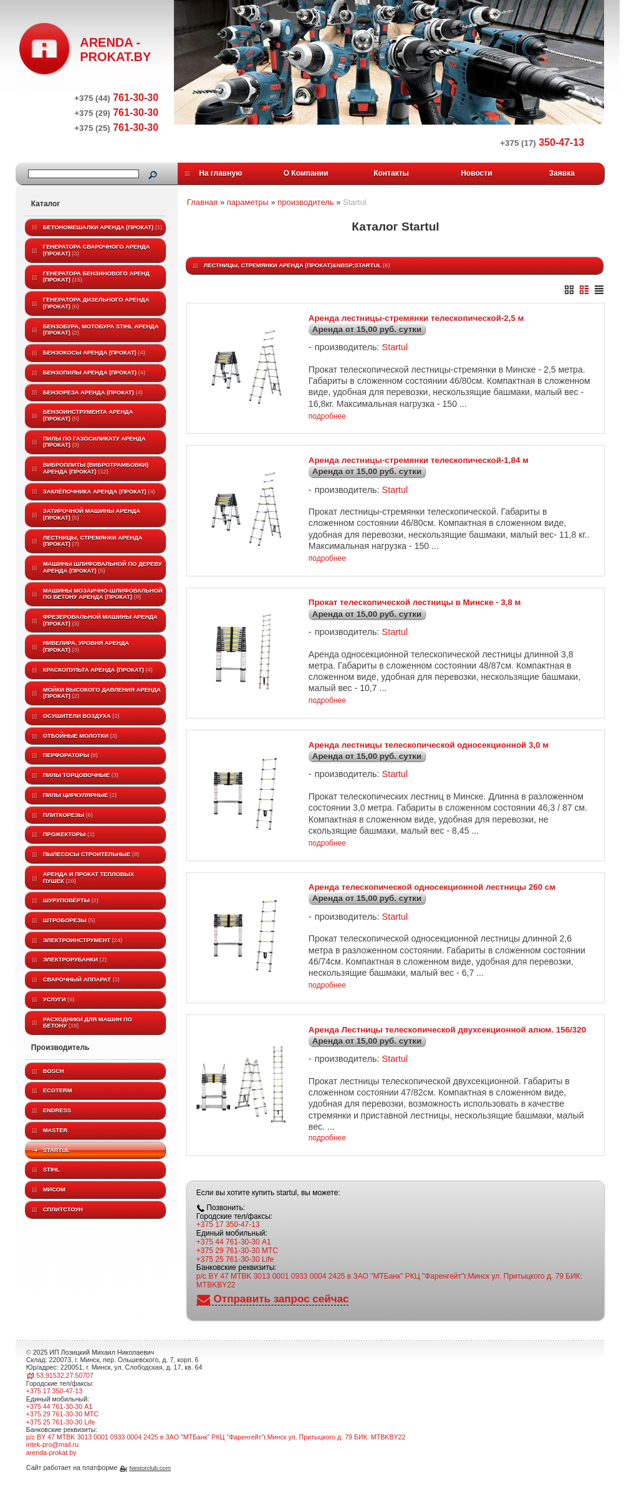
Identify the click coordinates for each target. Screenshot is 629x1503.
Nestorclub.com (150, 1485)
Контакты (391, 173)
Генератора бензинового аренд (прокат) (96, 277)
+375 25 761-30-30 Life (235, 1276)
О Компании (306, 173)
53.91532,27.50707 (65, 1392)
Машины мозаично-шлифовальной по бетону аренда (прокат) (103, 594)
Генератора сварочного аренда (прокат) (96, 250)
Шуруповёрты (70, 900)
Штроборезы (69, 920)
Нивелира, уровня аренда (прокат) (86, 646)
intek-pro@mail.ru (52, 1462)
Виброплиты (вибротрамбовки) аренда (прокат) (95, 468)
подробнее (327, 419)
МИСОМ (54, 1189)
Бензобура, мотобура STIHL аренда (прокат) (101, 329)
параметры (248, 202)
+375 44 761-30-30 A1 (233, 1260)
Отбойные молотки (80, 736)
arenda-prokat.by (51, 1470)
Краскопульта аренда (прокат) (98, 670)
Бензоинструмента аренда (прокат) (88, 415)
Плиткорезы (68, 815)
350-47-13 (542, 142)
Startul (56, 1150)
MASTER (55, 1130)
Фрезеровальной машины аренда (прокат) (100, 620)
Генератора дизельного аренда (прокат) (96, 303)
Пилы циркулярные (80, 795)
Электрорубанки (75, 960)
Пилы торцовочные (80, 775)
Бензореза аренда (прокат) (93, 392)
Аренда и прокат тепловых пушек (88, 877)
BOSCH (53, 1071)
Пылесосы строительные (91, 854)
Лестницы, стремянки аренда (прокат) (93, 541)
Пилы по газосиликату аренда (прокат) (94, 442)
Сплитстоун (63, 1209)
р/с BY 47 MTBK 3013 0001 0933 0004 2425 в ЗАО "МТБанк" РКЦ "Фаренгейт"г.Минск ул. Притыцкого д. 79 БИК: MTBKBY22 (389, 1298)
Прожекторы (69, 834)
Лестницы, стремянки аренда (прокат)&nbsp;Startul (297, 265)
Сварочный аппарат (81, 979)
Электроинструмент (82, 940)
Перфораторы (70, 755)
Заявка (562, 173)
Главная (202, 202)
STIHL (51, 1170)
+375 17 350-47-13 (228, 1242)
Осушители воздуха (81, 716)
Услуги (59, 999)
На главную (220, 173)
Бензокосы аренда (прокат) (94, 353)
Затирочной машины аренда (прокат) (91, 514)
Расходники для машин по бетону (87, 1022)
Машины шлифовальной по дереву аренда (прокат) (102, 567)
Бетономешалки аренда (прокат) (102, 227)
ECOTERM (57, 1090)
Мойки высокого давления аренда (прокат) (102, 693)
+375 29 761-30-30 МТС (237, 1268)
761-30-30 (116, 97)
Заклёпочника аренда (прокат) (99, 492)
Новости (476, 173)
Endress (57, 1110)
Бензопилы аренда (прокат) (94, 373)
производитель (305, 202)
